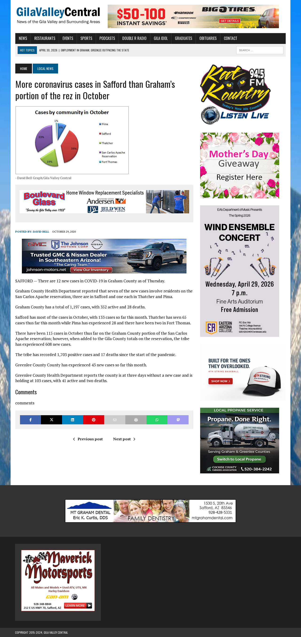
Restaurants (44, 38)
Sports (86, 38)
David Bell (41, 232)
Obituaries (207, 38)
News (23, 38)
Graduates (183, 38)
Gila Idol (160, 38)
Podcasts (107, 38)
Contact (230, 38)
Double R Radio (134, 38)
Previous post (88, 439)
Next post (124, 439)
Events (67, 38)
